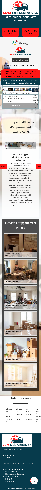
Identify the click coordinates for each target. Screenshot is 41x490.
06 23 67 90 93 (30, 32)
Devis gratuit (10, 66)
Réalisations (10, 455)
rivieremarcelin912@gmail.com (14, 474)
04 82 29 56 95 (10, 32)
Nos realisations (20, 60)
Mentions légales (30, 488)
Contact (8, 458)
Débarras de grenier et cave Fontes (23, 415)
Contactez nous (28, 66)
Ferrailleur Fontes (38, 421)
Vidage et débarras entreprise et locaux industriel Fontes (33, 415)
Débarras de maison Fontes (8, 412)
